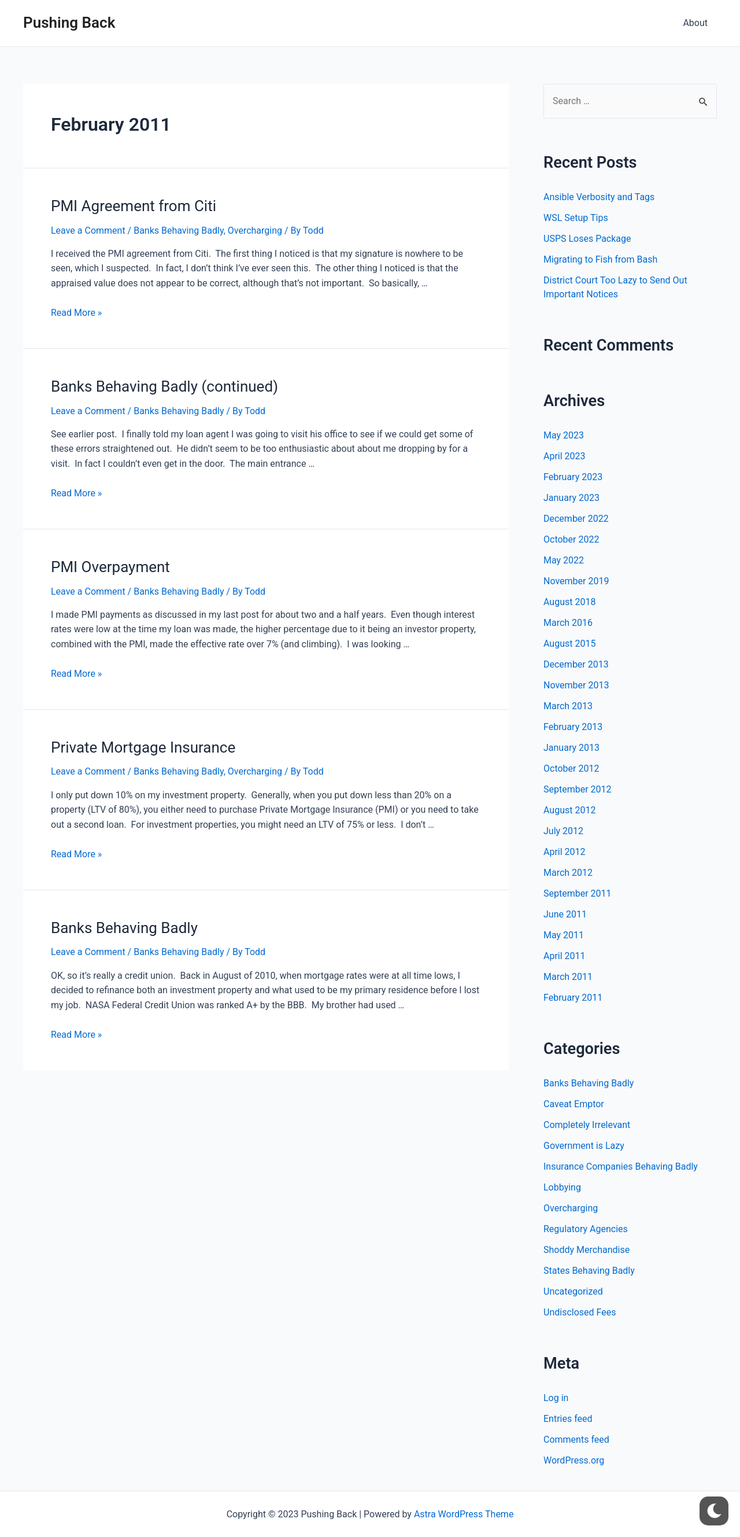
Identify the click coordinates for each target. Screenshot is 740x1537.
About (695, 22)
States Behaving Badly (589, 1270)
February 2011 (572, 997)
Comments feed (576, 1439)
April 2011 (564, 955)
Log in (555, 1397)
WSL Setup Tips (575, 217)
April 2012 (564, 851)
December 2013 (576, 664)
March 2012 (568, 872)
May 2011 (563, 935)
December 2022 (576, 518)
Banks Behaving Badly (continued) (164, 386)
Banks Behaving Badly (178, 230)
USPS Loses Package (587, 238)
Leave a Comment (88, 230)
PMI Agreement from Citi (133, 206)
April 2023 (564, 456)
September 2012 (577, 789)
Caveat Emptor (573, 1104)
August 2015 (569, 643)
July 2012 (563, 830)
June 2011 (565, 914)
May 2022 (563, 560)
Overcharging (255, 230)
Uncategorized (573, 1291)
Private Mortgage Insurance (143, 747)
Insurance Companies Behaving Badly (620, 1166)
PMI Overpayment (110, 567)
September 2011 (577, 893)
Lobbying (562, 1187)
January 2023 (571, 497)
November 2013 (576, 685)
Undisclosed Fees (579, 1312)
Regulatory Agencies (585, 1228)
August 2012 (569, 810)
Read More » (76, 312)
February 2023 (572, 476)
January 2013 (571, 747)
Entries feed (568, 1418)
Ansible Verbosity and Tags (598, 196)
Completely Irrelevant (586, 1124)
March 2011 (568, 976)
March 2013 (568, 706)
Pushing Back (69, 22)
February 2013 (572, 726)
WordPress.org (573, 1460)
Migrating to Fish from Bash (600, 259)
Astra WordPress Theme (463, 1514)
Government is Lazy (583, 1145)
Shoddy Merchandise (586, 1249)
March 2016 (568, 622)
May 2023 (563, 435)
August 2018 (569, 601)
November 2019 (576, 581)
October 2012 (571, 768)
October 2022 (571, 539)
